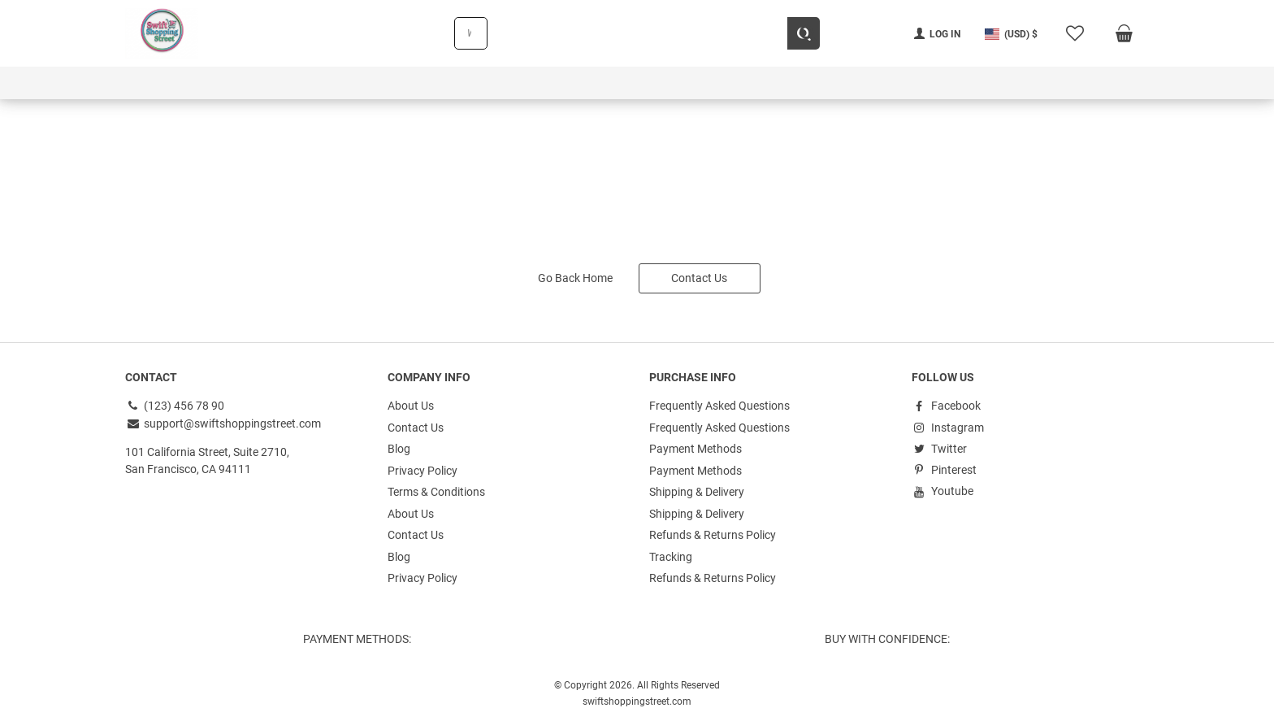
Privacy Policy (422, 468)
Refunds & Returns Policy (712, 531)
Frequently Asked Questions (719, 404)
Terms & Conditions (436, 489)
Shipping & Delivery (696, 489)
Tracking (670, 552)
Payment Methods (695, 447)
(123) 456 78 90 (174, 404)
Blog (399, 447)
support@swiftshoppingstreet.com (223, 421)
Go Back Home (575, 277)
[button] (1011, 33)
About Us (411, 404)
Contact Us (699, 277)
